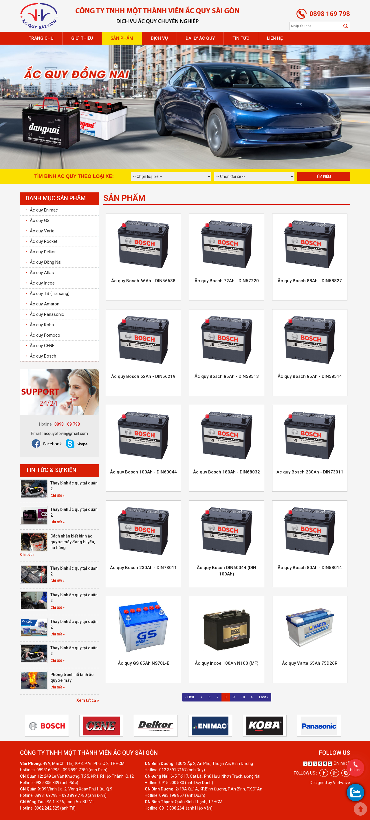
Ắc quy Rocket (41, 241)
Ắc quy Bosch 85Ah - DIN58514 (310, 376)
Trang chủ (41, 38)
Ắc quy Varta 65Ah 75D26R (310, 663)
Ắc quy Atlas (40, 272)
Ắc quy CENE (40, 345)
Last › (263, 697)
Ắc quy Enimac (42, 210)
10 (243, 697)
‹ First (189, 697)
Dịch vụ (159, 38)
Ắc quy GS (38, 220)
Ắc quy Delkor (41, 251)
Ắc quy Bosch (41, 356)
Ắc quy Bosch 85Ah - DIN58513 (227, 376)
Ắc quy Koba (40, 324)
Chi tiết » (57, 495)
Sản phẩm (122, 38)
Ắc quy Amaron (42, 304)
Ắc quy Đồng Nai (43, 262)
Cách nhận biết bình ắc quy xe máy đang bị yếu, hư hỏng (72, 542)
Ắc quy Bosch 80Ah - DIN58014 (310, 567)
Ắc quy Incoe (40, 283)
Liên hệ (275, 38)
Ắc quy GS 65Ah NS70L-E (143, 663)
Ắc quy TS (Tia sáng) (47, 293)
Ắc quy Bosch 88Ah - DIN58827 (310, 280)
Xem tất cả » (87, 700)
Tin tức (240, 38)
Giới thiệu (82, 38)
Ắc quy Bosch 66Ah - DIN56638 (143, 280)
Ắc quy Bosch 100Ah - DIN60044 (143, 472)
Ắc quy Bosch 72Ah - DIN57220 (227, 280)
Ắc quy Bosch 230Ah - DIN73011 (309, 472)
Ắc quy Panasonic (45, 314)
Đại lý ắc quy (200, 38)
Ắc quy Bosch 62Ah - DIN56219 (143, 376)
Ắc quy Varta (40, 231)
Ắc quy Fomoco (43, 335)
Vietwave (341, 782)
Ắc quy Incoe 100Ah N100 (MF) (227, 663)
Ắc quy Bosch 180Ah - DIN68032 (226, 472)
